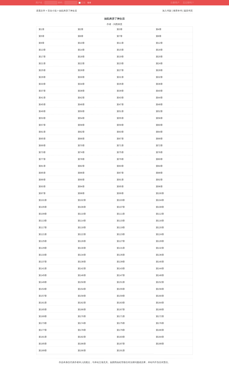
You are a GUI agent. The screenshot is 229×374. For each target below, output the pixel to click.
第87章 (120, 173)
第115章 (121, 220)
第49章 (42, 111)
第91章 (120, 179)
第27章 (120, 70)
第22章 (81, 63)
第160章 (160, 296)
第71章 (120, 145)
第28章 (159, 70)
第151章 (121, 282)
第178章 (82, 330)
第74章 (81, 152)
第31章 (120, 77)
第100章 (160, 193)
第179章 (121, 330)
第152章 (160, 282)
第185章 (43, 343)
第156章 (160, 289)
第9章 (41, 43)
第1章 (41, 29)
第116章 (160, 220)
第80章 (159, 159)
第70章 (81, 145)
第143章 (121, 268)
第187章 (121, 343)
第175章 (121, 323)
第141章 (43, 268)
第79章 (120, 159)
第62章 (81, 131)
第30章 (81, 77)
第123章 (121, 234)
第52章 (159, 111)
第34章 (81, 84)
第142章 (82, 268)
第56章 (159, 118)
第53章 (42, 118)
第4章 (159, 29)
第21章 (42, 63)
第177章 (43, 330)
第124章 (160, 234)
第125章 (43, 241)
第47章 (120, 104)
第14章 (81, 49)
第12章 (159, 43)
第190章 (82, 350)
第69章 (42, 145)
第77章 (42, 159)
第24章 (159, 63)
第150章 (82, 282)
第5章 (41, 36)
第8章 (159, 36)
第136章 (160, 255)
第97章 (42, 193)
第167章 (121, 309)
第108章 (160, 207)
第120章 (160, 227)
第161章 (43, 302)
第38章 (81, 90)
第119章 (121, 227)
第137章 (43, 261)
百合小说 (52, 10)
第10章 (81, 43)
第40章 (159, 90)
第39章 (120, 90)
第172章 (160, 316)
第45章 (42, 104)
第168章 (160, 309)
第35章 (120, 84)
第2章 (80, 29)
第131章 (121, 248)
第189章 (43, 350)
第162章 (82, 302)
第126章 (82, 241)
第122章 (82, 234)
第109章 (43, 214)
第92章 (159, 179)
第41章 (42, 97)
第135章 (121, 255)
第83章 (120, 166)
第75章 (120, 152)
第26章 (81, 70)
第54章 (81, 118)
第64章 (159, 131)
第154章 (82, 289)
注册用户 (174, 2)
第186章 (82, 343)
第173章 (43, 323)
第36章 (159, 84)
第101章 (43, 200)
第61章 (42, 131)
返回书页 (188, 10)
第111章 (121, 214)
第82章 (81, 166)
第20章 (159, 56)
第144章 (160, 268)
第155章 (121, 289)
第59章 (120, 125)
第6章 (80, 36)
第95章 (120, 186)
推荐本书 (177, 10)
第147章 (121, 275)
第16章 (159, 49)
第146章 (82, 275)
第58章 (81, 125)
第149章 (43, 282)
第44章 (159, 97)
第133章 (43, 255)
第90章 (81, 179)
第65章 (42, 138)
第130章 (82, 248)
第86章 (81, 173)
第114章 (82, 220)
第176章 (160, 323)
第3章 (119, 29)
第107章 (121, 207)
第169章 (43, 316)
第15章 (120, 49)
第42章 (81, 97)
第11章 (120, 43)
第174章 (82, 323)
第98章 (81, 193)
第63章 (120, 131)
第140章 (160, 261)
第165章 (43, 309)
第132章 (160, 248)
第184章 (160, 337)
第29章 (42, 77)
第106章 (82, 207)
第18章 (81, 56)
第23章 (120, 63)
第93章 (42, 186)
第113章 (43, 220)
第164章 (160, 302)
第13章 (42, 49)
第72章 (159, 145)
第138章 (82, 261)
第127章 (121, 241)
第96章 (159, 186)
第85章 (42, 173)
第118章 (82, 227)
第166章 (82, 309)
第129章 (43, 248)
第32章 (159, 77)
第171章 (121, 316)
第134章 (82, 255)
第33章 (42, 84)
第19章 (120, 56)
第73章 (42, 152)
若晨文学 (40, 10)
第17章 (42, 56)
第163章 (121, 302)
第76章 (159, 152)
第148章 (160, 275)
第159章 (121, 296)
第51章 (120, 111)
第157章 (43, 296)
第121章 (43, 234)
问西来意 (117, 24)
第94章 (81, 186)
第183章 (121, 337)
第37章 (42, 90)
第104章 (160, 200)
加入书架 (166, 10)
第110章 (82, 214)
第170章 (82, 316)
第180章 (160, 330)
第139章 (121, 261)
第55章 (120, 118)
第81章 (42, 166)
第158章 (82, 296)
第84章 (159, 166)
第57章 (42, 125)
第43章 (120, 97)
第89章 (42, 179)
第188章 (160, 343)
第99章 (120, 193)
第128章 (160, 241)
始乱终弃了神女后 (68, 10)
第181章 (43, 337)
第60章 (159, 125)
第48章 (159, 104)
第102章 (82, 200)
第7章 (119, 36)
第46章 (81, 104)
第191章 (121, 350)
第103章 (121, 200)
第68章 (159, 138)
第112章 (160, 214)
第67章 (120, 138)
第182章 (82, 337)
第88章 (159, 173)
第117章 (43, 227)
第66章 (81, 138)
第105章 (43, 207)
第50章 (81, 111)
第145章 (43, 275)
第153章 (43, 289)
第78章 (81, 159)
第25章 (42, 70)
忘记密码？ (188, 2)
